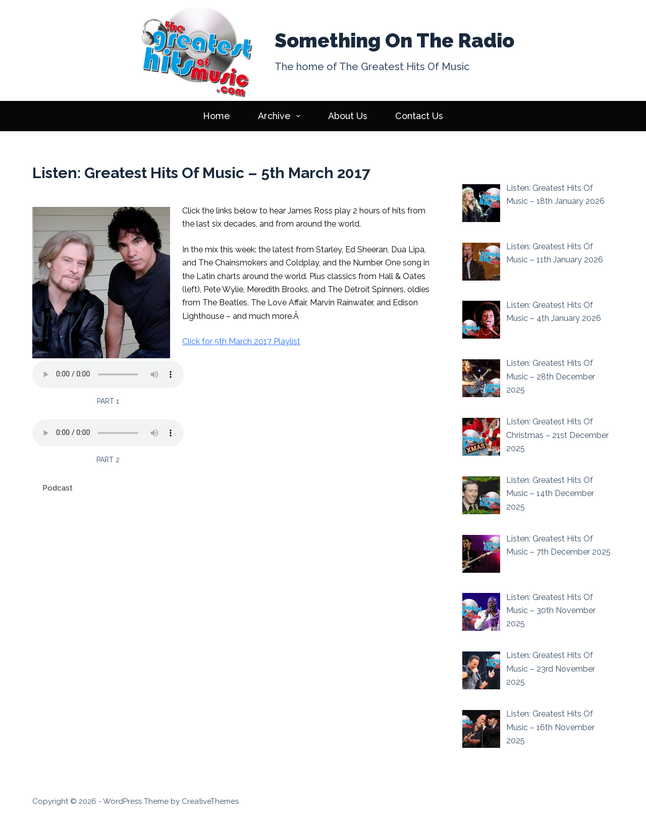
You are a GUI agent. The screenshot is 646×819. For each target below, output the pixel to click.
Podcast (57, 488)
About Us (347, 116)
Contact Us (419, 116)
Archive (281, 116)
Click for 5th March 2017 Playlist (241, 341)
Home (216, 116)
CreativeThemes (210, 801)
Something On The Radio (394, 40)
